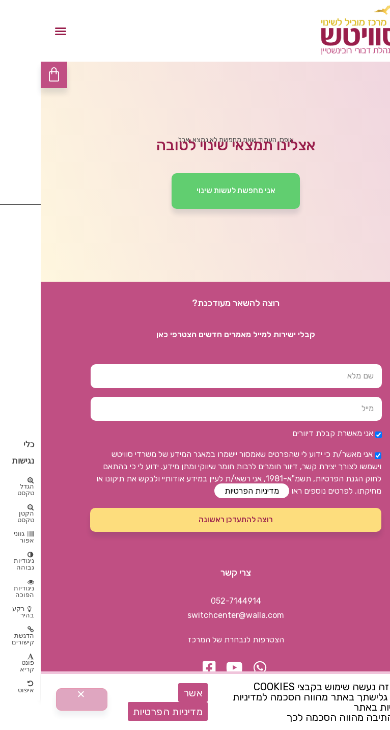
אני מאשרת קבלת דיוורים (292, 433)
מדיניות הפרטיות (211, 491)
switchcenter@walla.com (195, 615)
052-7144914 (195, 601)
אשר (152, 693)
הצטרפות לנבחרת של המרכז (195, 639)
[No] (41, 699)
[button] (20, 31)
